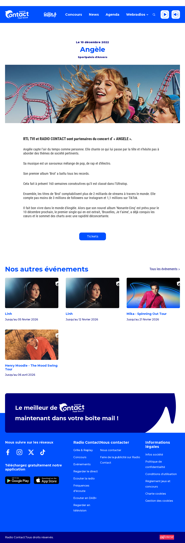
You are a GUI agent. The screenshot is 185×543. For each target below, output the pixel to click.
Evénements (82, 464)
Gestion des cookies (159, 500)
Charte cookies (155, 493)
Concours (79, 457)
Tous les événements (165, 269)
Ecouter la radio (84, 478)
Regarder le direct (85, 471)
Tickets (92, 236)
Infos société (154, 454)
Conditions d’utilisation (161, 474)
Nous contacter (110, 450)
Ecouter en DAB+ (85, 498)
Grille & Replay (83, 450)
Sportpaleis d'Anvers (92, 57)
